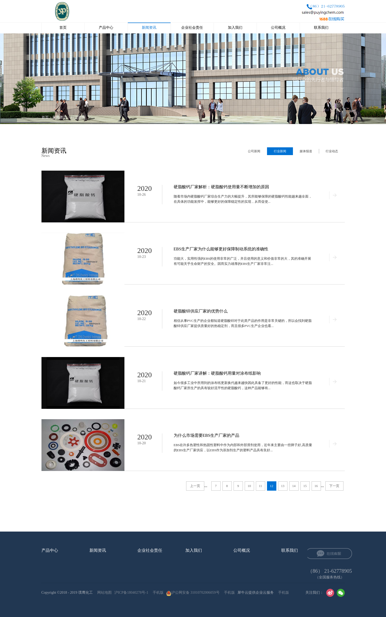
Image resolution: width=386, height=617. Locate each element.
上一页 (195, 486)
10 (249, 486)
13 (282, 486)
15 (305, 486)
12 (271, 486)
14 (294, 486)
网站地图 (103, 592)
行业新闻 (78, 117)
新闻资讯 (59, 117)
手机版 (157, 592)
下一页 (334, 486)
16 (316, 486)
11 (260, 486)
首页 (63, 28)
